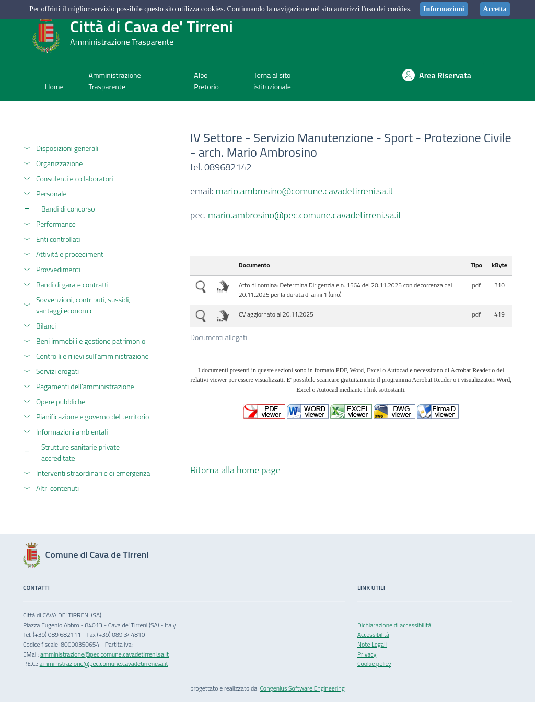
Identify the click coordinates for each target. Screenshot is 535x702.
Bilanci (46, 325)
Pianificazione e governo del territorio (92, 416)
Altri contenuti (57, 488)
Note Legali (372, 644)
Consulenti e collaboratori (74, 178)
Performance (56, 223)
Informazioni (443, 9)
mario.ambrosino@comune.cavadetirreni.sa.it (304, 191)
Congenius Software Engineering (302, 688)
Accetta (495, 9)
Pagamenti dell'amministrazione (85, 386)
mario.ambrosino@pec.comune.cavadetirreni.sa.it (304, 215)
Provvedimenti (58, 269)
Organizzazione (59, 163)
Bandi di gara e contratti (72, 284)
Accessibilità (373, 634)
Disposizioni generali (67, 148)
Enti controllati (58, 238)
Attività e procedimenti (70, 254)
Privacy (366, 654)
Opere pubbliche (60, 401)
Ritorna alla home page (235, 470)
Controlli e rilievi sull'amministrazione (92, 355)
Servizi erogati (57, 371)
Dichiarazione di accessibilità (394, 625)
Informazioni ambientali (72, 431)
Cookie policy (374, 664)
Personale (51, 193)
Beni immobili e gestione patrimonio (90, 340)
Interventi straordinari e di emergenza (93, 472)
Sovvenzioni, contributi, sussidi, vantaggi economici (83, 305)
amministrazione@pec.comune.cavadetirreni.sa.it (104, 654)
